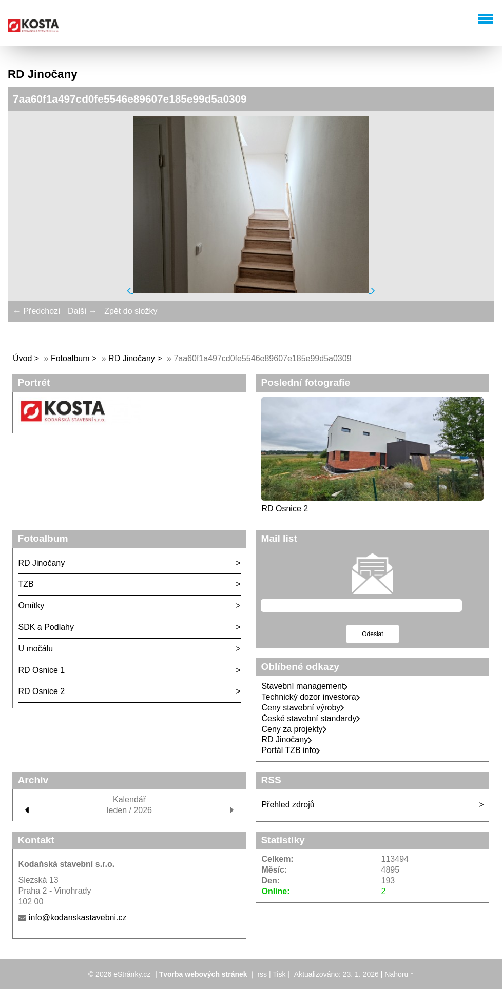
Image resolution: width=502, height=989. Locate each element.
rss (262, 974)
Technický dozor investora (310, 697)
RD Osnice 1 (41, 670)
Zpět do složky (130, 311)
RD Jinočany (131, 358)
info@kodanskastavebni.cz (78, 917)
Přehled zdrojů (287, 804)
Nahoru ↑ (399, 974)
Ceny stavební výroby (302, 707)
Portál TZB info (290, 750)
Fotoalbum (70, 358)
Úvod (22, 358)
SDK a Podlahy (46, 627)
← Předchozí (36, 311)
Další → (82, 311)
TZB (25, 584)
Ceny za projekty (293, 729)
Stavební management (304, 686)
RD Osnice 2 (284, 508)
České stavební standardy (310, 718)
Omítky (31, 605)
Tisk (279, 974)
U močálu (35, 648)
